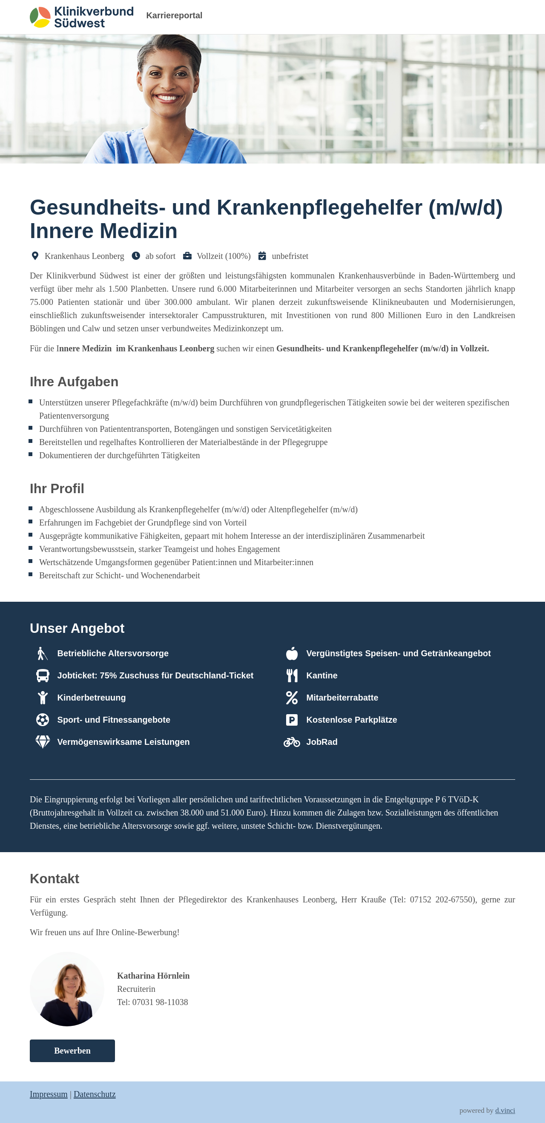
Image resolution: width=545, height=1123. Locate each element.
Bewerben (72, 1050)
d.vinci (505, 1111)
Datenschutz (95, 1094)
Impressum (49, 1094)
